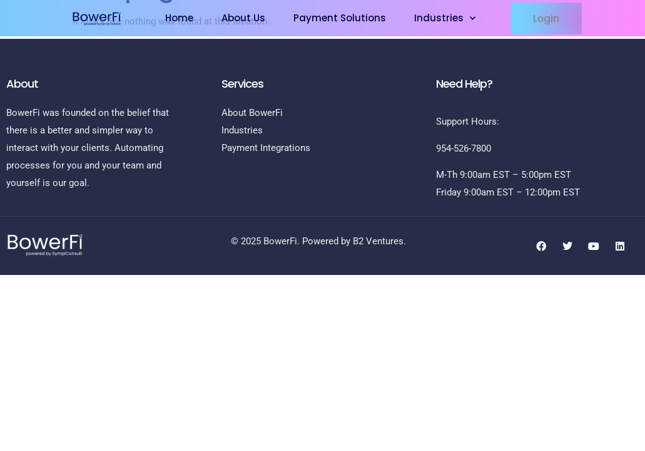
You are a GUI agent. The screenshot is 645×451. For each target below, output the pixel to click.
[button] (546, 18)
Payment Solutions (339, 17)
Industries (444, 18)
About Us (243, 17)
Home (179, 17)
